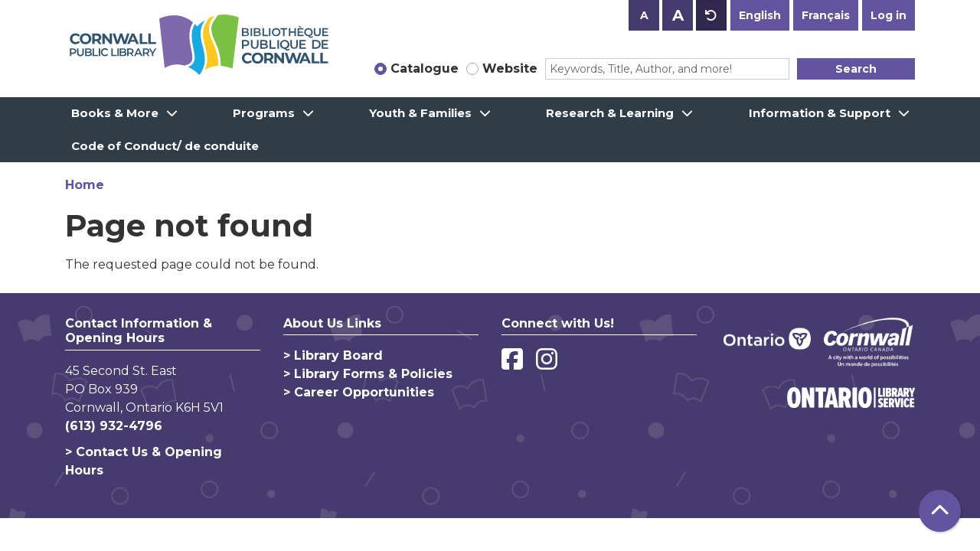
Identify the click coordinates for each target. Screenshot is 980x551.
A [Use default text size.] (711, 15)
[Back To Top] (940, 511)
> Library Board (333, 355)
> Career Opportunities (358, 392)
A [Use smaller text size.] (644, 15)
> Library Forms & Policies (367, 374)
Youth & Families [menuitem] (420, 113)
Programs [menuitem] (264, 113)
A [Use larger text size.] (678, 15)
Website (509, 68)
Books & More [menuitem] (114, 113)
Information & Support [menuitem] (819, 113)
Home (84, 185)
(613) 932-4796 (113, 426)
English (760, 15)
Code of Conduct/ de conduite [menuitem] (165, 146)
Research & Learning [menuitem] (610, 113)
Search (856, 69)
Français (826, 15)
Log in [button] (888, 15)
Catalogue (424, 68)
